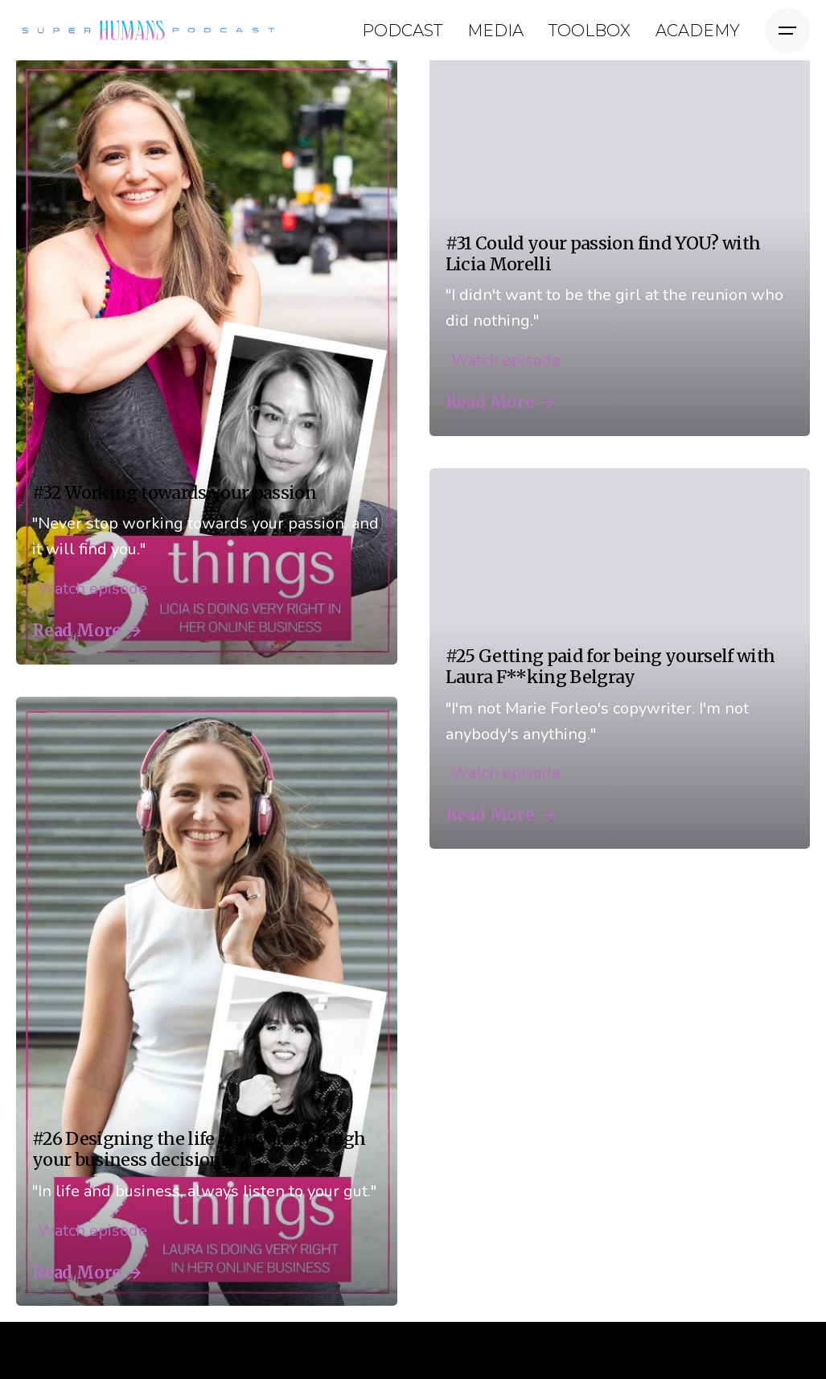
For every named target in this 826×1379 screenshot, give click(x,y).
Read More (86, 630)
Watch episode (89, 588)
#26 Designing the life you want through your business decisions (199, 1149)
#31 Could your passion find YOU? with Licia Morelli (603, 254)
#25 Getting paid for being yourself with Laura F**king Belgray (610, 666)
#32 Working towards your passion (174, 493)
